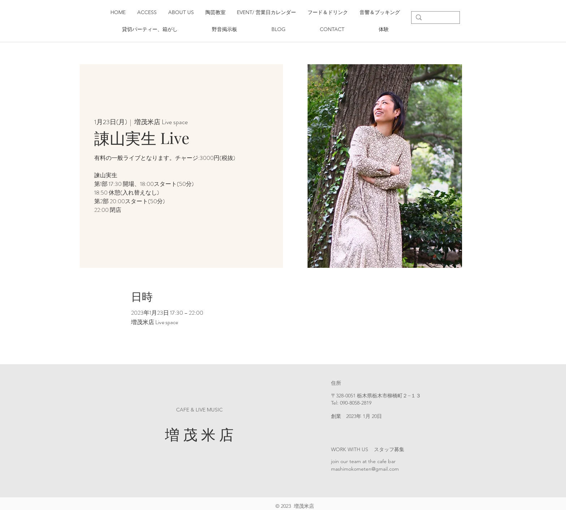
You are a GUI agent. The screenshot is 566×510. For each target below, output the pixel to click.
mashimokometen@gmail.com (365, 469)
